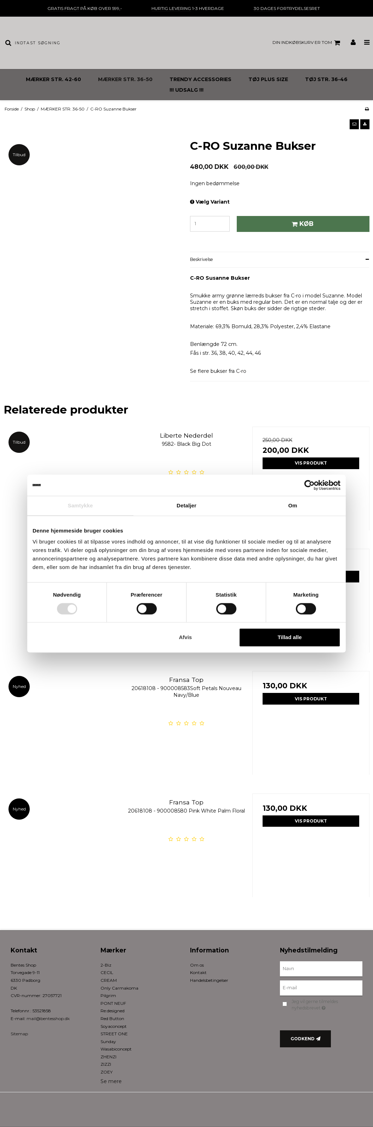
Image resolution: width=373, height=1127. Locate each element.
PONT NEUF (113, 1003)
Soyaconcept (114, 1026)
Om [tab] (292, 505)
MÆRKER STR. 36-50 (125, 79)
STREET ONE (114, 1033)
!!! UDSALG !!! (186, 90)
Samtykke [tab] (80, 505)
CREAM (109, 980)
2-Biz (106, 965)
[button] (354, 124)
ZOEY (107, 1072)
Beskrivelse (201, 259)
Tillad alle (289, 637)
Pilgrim (108, 995)
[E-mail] (321, 987)
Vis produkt (311, 463)
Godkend (303, 1038)
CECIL (107, 972)
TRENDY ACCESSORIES (200, 79)
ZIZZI (106, 1064)
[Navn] (321, 968)
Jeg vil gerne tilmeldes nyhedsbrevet (326, 1004)
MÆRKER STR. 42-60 (53, 79)
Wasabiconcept (116, 1049)
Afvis (185, 637)
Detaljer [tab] (186, 505)
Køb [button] (301, 223)
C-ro (240, 371)
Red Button (112, 1018)
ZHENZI (108, 1056)
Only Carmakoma (119, 988)
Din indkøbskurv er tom (307, 43)
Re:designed (113, 1010)
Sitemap (19, 1033)
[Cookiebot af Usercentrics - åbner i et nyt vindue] (309, 485)
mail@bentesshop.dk (48, 1018)
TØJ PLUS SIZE (268, 79)
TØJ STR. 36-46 (326, 79)
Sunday (108, 1041)
